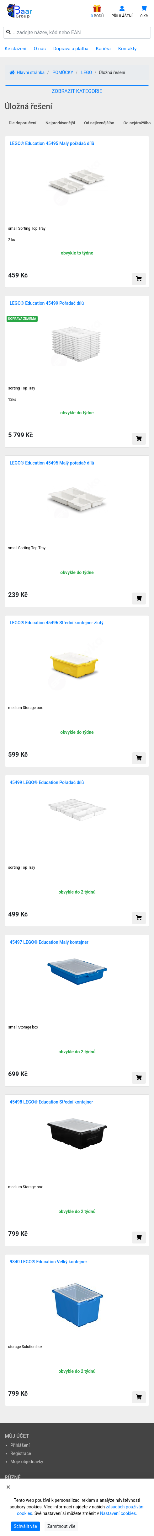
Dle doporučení (22, 123)
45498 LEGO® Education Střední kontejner (51, 1101)
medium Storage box (25, 708)
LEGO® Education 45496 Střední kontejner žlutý (57, 622)
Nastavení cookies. (118, 1513)
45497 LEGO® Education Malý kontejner (49, 942)
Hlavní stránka (27, 72)
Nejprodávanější (60, 123)
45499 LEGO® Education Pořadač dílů (47, 782)
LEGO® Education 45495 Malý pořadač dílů (52, 143)
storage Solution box (25, 1347)
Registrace (20, 1453)
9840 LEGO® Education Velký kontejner (48, 1261)
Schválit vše (25, 1526)
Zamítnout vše (61, 1526)
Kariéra (103, 48)
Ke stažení (15, 48)
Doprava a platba (70, 48)
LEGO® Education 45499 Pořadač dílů (47, 303)
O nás (40, 48)
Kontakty (127, 48)
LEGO (86, 72)
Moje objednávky (26, 1461)
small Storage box (23, 1027)
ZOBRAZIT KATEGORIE (77, 91)
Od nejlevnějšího (99, 123)
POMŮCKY (62, 72)
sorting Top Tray (21, 867)
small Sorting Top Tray (26, 548)
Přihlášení (20, 1445)
